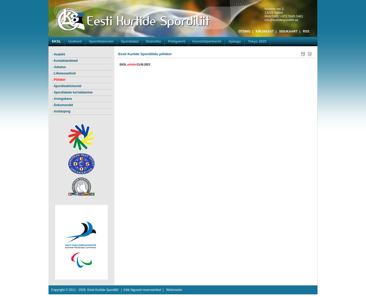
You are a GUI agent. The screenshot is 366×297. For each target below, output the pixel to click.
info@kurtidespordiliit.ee (281, 20)
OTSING (244, 31)
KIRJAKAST (265, 31)
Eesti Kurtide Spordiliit (102, 290)
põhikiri (132, 64)
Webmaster (174, 290)
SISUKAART (288, 31)
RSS (306, 31)
